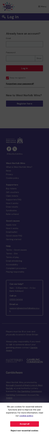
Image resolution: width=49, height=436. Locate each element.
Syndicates (11, 210)
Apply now (11, 224)
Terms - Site (12, 253)
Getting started (13, 239)
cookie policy (26, 415)
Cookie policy (12, 178)
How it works (12, 203)
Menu (42, 6)
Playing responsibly (15, 271)
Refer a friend (12, 214)
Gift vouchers (12, 192)
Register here (24, 103)
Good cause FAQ (14, 235)
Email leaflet (11, 232)
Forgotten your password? (20, 83)
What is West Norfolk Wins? (19, 167)
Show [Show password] (39, 58)
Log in (24, 68)
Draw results (12, 206)
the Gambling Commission (29, 391)
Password (10, 52)
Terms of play (12, 257)
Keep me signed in (16, 78)
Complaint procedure (16, 268)
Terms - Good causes (16, 249)
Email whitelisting (14, 260)
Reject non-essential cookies (24, 430)
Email (8, 38)
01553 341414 (16, 299)
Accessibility (12, 264)
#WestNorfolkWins (15, 154)
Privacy (9, 174)
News (8, 170)
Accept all (24, 424)
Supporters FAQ (13, 199)
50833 (9, 398)
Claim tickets (12, 195)
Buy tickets (11, 188)
